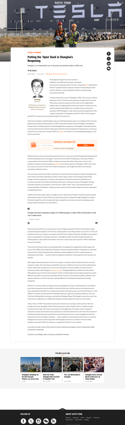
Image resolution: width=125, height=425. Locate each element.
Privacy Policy (78, 419)
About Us (68, 417)
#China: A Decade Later (60, 74)
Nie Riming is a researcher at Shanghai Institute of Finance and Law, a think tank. (37, 107)
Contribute (76, 417)
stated (61, 131)
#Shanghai (49, 74)
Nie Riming (32, 70)
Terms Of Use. (70, 148)
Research (88, 417)
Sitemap (86, 419)
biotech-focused (56, 270)
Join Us (83, 417)
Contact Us (96, 417)
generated (57, 164)
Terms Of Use (69, 419)
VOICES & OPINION (34, 52)
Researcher (37, 101)
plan (86, 85)
